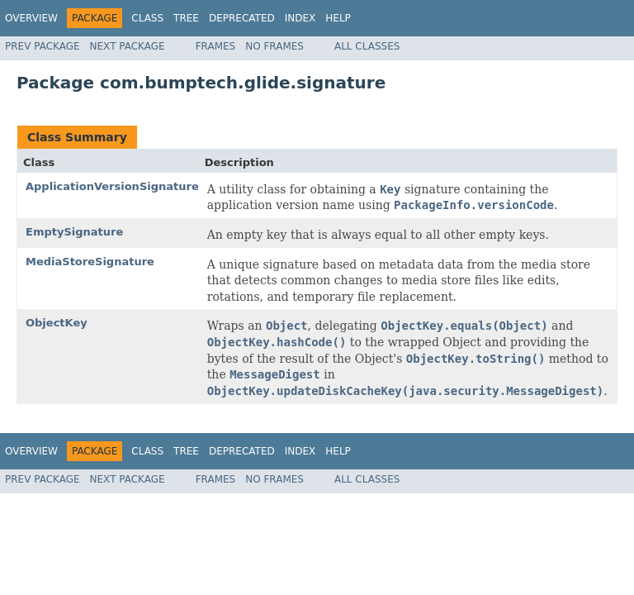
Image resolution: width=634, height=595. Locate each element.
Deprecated (242, 18)
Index (300, 18)
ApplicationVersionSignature (112, 186)
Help (338, 18)
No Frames (274, 46)
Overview (31, 18)
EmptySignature (74, 232)
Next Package (127, 46)
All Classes (367, 46)
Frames (216, 46)
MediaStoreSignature (90, 261)
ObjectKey (57, 323)
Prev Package (42, 46)
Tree (186, 18)
